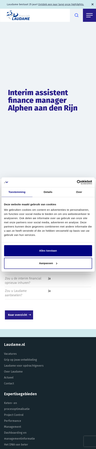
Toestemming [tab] (16, 191)
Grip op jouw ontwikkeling (20, 359)
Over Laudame (13, 371)
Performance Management (12, 423)
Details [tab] (48, 191)
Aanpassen (48, 263)
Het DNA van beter (16, 444)
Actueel (8, 377)
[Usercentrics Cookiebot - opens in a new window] (77, 182)
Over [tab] (79, 191)
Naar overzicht (17, 314)
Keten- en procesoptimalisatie (17, 406)
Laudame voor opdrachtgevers (24, 365)
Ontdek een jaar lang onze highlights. (61, 4)
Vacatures (10, 353)
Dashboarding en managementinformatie (19, 435)
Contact (9, 383)
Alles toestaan (48, 250)
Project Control (13, 415)
